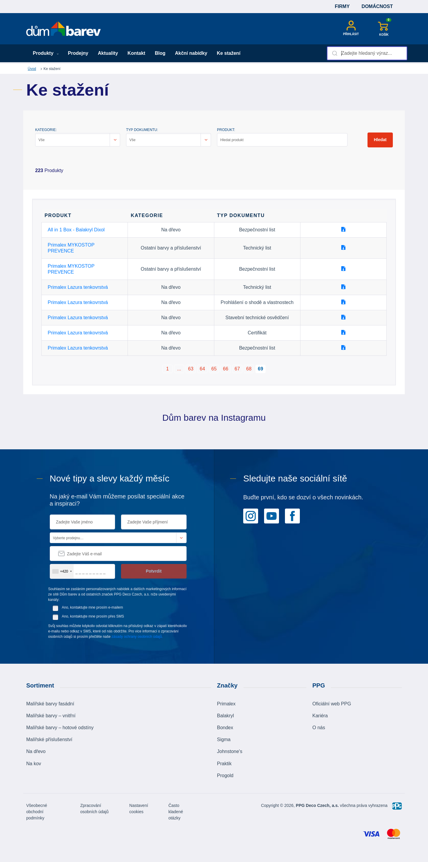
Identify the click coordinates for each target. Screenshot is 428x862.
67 (237, 368)
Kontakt (136, 53)
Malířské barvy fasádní (50, 703)
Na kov (33, 763)
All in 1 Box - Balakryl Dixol (76, 229)
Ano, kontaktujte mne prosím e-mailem (92, 607)
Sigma (223, 739)
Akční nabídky (191, 53)
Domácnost (377, 6)
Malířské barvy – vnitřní (50, 715)
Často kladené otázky (175, 811)
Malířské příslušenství (49, 739)
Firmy (342, 6)
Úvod (32, 69)
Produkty (46, 53)
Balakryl (225, 715)
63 (190, 368)
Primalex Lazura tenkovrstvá (78, 287)
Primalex (226, 703)
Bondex (225, 727)
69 (260, 368)
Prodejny (78, 53)
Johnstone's (229, 751)
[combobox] (367, 53)
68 (249, 368)
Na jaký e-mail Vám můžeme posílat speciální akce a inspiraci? (117, 500)
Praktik (224, 763)
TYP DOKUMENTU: (142, 130)
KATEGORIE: (46, 130)
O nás (318, 727)
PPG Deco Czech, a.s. (317, 805)
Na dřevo (36, 751)
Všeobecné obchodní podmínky (36, 811)
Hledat (380, 139)
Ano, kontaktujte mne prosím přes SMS (93, 616)
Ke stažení (228, 53)
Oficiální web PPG (331, 703)
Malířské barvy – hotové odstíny (60, 727)
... (179, 368)
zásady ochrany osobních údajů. (137, 637)
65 (214, 368)
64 (202, 368)
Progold (225, 775)
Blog (160, 53)
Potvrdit (154, 571)
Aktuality (108, 53)
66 (225, 368)
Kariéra (320, 715)
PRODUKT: (226, 130)
